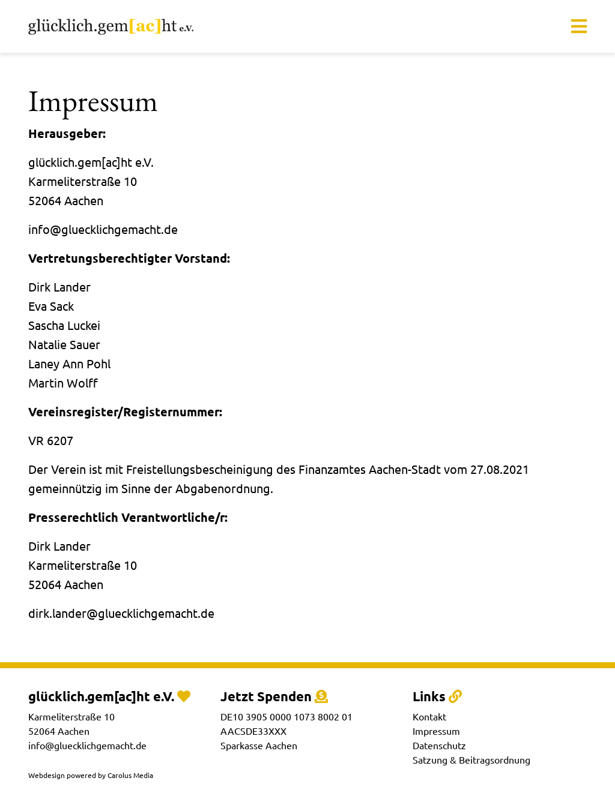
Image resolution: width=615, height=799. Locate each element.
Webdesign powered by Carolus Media (90, 775)
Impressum (436, 731)
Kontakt (429, 716)
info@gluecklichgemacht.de (87, 745)
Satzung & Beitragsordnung (471, 759)
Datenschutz (439, 745)
